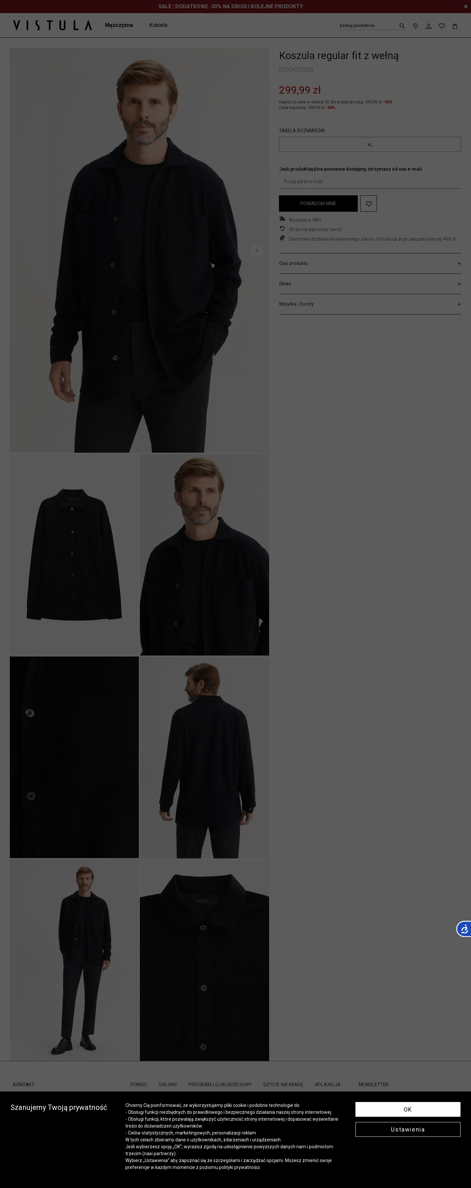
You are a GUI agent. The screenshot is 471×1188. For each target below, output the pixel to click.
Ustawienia (408, 1129)
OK (408, 1109)
